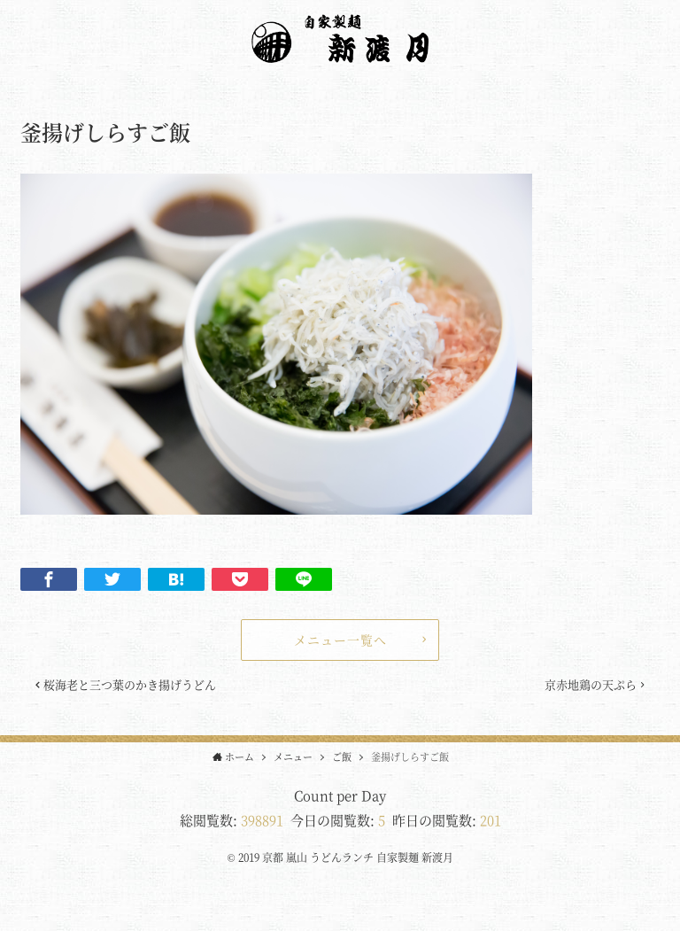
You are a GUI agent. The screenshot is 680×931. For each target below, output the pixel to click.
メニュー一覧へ (340, 639)
